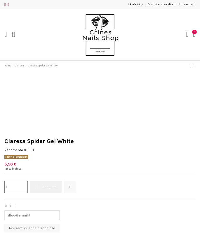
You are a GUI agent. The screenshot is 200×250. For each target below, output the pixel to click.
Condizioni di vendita (161, 4)
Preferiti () (135, 4)
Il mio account (187, 4)
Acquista (45, 187)
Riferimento (13, 150)
